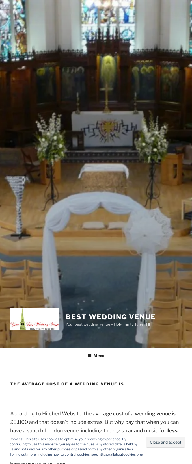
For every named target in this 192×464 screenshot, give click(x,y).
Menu (96, 355)
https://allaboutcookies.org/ (121, 454)
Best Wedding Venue (111, 317)
